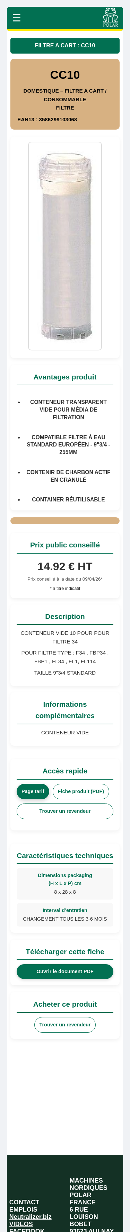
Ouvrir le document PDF (65, 971)
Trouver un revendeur (65, 811)
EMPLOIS (23, 1209)
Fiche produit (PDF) (81, 791)
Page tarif (32, 791)
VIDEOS (21, 1224)
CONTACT (24, 1202)
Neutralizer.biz (30, 1216)
